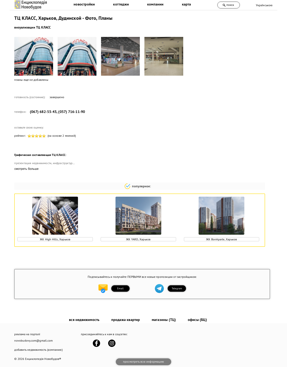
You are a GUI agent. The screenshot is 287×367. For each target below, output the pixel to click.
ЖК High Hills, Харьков (55, 239)
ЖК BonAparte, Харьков (221, 239)
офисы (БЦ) (197, 319)
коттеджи (121, 4)
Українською (264, 5)
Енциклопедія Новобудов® (43, 359)
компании (155, 4)
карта (186, 4)
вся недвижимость (84, 319)
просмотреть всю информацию (143, 361)
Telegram (177, 288)
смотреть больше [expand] (26, 168)
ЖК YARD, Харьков (138, 239)
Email (120, 288)
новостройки (84, 4)
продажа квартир (125, 319)
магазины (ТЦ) (164, 319)
